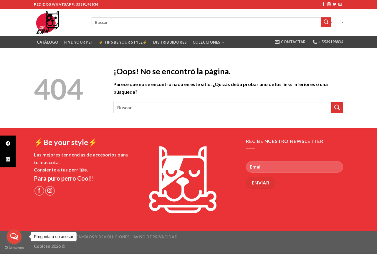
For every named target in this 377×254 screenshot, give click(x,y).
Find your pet (78, 42)
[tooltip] (8, 143)
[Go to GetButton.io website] (14, 248)
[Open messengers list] (14, 236)
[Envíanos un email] (340, 4)
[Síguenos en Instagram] (329, 4)
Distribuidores (170, 42)
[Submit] (326, 22)
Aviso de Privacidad (155, 237)
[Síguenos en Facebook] (323, 4)
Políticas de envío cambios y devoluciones (82, 237)
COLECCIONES (208, 42)
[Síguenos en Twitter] (334, 4)
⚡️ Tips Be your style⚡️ (123, 42)
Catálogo (48, 42)
